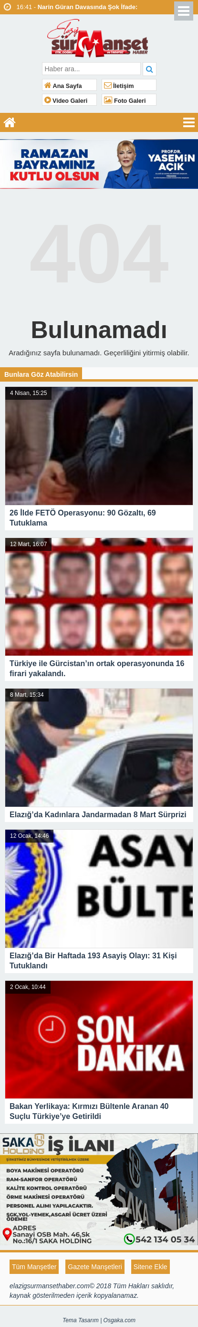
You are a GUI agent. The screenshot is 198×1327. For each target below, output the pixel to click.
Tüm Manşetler (34, 1267)
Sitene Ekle (150, 1267)
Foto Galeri (125, 101)
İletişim (119, 86)
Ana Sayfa (63, 86)
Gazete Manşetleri (95, 1267)
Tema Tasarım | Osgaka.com (99, 1320)
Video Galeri (66, 101)
